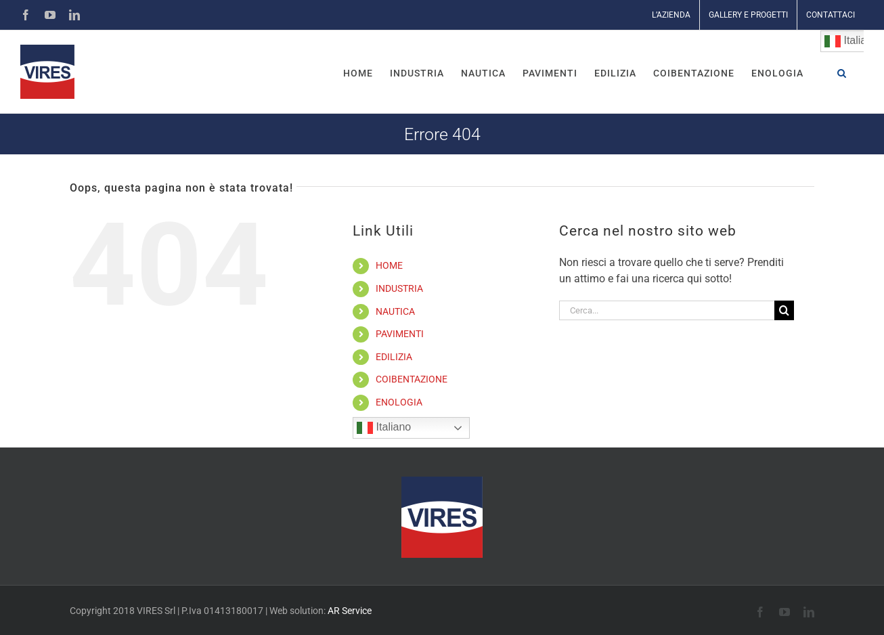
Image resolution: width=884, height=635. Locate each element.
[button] (842, 71)
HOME (389, 265)
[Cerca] (784, 310)
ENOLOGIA (399, 402)
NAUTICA (395, 311)
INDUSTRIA (399, 288)
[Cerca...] (666, 310)
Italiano (384, 428)
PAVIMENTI (400, 333)
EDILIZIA (394, 356)
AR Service (350, 610)
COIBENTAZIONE (411, 379)
